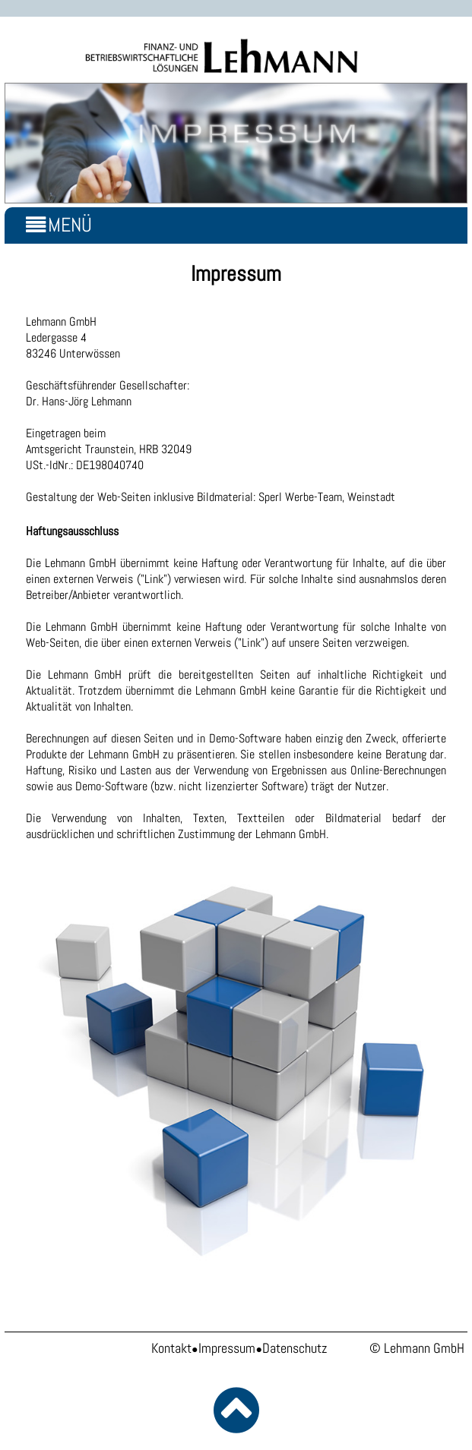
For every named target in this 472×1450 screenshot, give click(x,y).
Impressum (226, 1348)
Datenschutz (294, 1348)
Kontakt (171, 1348)
